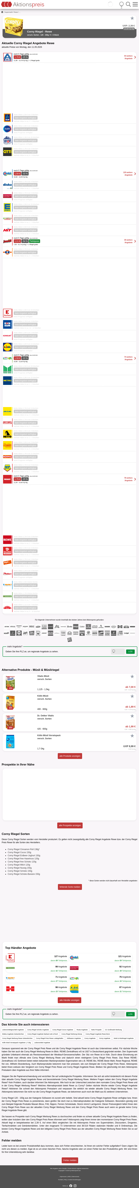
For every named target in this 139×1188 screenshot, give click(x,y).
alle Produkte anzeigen (69, 756)
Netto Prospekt (96, 1030)
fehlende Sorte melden (70, 887)
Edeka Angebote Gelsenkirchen (13, 1034)
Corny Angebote (90, 1038)
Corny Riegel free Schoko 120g (22, 862)
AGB (69, 1176)
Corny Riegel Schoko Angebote (38, 1030)
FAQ (65, 1179)
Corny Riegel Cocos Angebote (62, 1030)
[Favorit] (132, 18)
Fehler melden (70, 1160)
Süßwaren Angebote (74, 1038)
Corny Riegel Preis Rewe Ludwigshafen (49, 1038)
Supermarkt (9, 12)
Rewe (16, 12)
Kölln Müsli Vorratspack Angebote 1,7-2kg (16, 1042)
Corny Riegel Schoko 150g (20, 871)
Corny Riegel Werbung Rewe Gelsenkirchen (17, 1038)
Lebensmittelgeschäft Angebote (13, 1030)
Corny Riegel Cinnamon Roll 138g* (24, 849)
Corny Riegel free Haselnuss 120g (23, 858)
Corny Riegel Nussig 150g (20, 868)
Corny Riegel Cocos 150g (19, 852)
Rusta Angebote (82, 1030)
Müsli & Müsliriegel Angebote (124, 1038)
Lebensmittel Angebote (42, 1042)
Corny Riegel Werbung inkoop (72, 1034)
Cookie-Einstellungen (74, 1179)
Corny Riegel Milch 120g (19, 865)
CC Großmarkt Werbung (113, 1030)
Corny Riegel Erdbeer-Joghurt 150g (24, 855)
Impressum (63, 1176)
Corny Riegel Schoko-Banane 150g (24, 874)
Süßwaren (46, 1098)
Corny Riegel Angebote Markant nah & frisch (42, 1034)
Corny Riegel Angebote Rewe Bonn (98, 1034)
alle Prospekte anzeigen (70, 825)
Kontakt (60, 1179)
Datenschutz (75, 1176)
